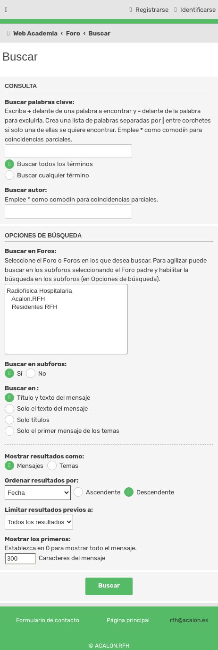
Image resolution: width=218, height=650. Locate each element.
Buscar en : (22, 388)
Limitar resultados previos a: (49, 509)
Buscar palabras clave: (39, 101)
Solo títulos (27, 419)
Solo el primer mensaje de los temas (62, 430)
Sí (13, 373)
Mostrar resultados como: (44, 456)
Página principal (128, 620)
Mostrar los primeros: (38, 539)
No (36, 373)
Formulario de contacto (47, 620)
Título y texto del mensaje (47, 397)
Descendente (149, 492)
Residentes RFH (66, 307)
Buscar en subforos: (36, 364)
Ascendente (97, 492)
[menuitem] (194, 10)
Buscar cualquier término (47, 175)
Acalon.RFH (66, 299)
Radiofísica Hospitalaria (66, 291)
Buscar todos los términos (49, 163)
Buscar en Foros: (30, 251)
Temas (62, 465)
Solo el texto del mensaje (46, 408)
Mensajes (24, 465)
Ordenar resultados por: (41, 480)
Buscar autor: (26, 189)
